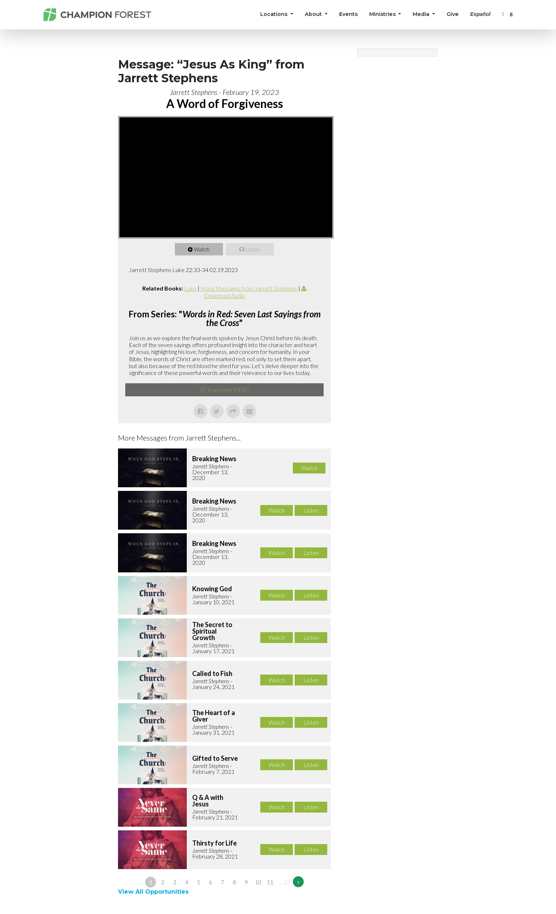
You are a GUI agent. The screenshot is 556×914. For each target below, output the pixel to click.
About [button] (314, 14)
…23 (285, 882)
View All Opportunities (154, 891)
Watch (202, 249)
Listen (253, 249)
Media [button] (422, 14)
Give (453, 14)
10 (258, 882)
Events (348, 14)
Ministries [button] (383, 14)
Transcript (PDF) (228, 389)
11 (270, 882)
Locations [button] (274, 14)
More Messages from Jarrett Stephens (249, 288)
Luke (190, 288)
